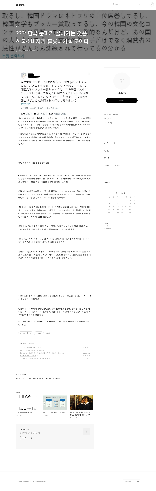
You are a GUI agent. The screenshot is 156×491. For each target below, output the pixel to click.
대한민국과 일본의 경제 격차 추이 (31, 350)
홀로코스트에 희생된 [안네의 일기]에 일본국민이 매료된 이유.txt (40, 353)
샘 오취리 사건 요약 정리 (28, 356)
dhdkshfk (20, 5)
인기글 (112, 143)
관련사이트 (128, 481)
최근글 (106, 143)
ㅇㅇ (21, 343)
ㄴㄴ (108, 123)
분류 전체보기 (111, 114)
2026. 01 (121, 193)
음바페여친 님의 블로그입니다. (30, 433)
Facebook (107, 166)
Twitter (117, 166)
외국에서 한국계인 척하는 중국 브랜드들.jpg (34, 358)
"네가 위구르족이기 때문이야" (29, 348)
